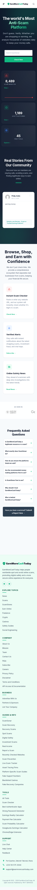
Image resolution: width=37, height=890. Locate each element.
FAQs (4, 661)
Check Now (18, 59)
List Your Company (9, 707)
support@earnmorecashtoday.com (19, 869)
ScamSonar (7, 721)
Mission (5, 648)
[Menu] (3, 4)
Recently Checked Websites (13, 755)
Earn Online (6, 609)
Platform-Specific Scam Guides (14, 772)
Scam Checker (8, 803)
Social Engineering (9, 630)
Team (4, 652)
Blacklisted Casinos (10, 780)
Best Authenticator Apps (12, 807)
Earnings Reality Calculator (13, 815)
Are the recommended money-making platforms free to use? (16, 471)
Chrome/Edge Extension (11, 832)
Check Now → (11, 314)
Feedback (6, 853)
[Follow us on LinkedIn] (9, 584)
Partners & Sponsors (10, 703)
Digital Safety (7, 738)
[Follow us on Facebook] (4, 584)
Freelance (6, 613)
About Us (6, 644)
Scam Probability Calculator (13, 824)
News (4, 596)
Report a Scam (8, 750)
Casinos (5, 622)
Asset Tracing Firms (10, 768)
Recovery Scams (9, 729)
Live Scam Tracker (9, 763)
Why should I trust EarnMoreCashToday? (13, 489)
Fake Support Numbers (11, 776)
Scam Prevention (9, 759)
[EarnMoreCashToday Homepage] (17, 563)
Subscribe (6, 665)
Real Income (7, 746)
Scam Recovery (8, 725)
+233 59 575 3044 (13, 865)
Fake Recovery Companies (13, 784)
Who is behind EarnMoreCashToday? (13, 498)
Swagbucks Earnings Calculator (15, 828)
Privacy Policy (8, 674)
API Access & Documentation (14, 686)
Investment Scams (9, 742)
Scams (5, 600)
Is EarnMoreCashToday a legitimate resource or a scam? (16, 443)
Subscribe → (11, 353)
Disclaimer (6, 678)
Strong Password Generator (13, 811)
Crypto (5, 617)
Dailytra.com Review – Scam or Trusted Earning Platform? (16, 222)
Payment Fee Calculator (11, 819)
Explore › (7, 143)
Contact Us (6, 657)
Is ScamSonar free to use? (14, 480)
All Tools (5, 798)
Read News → (11, 389)
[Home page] (18, 4)
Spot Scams (7, 734)
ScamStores (7, 605)
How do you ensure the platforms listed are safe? (17, 462)
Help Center (7, 849)
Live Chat (6, 844)
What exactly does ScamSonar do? (16, 452)
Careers (5, 669)
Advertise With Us (9, 699)
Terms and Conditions (11, 682)
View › (6, 88)
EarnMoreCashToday (25, 880)
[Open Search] (33, 3)
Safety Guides (8, 626)
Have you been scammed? (18, 511)
